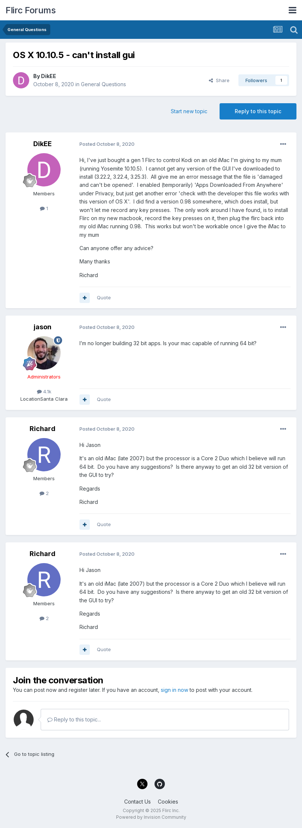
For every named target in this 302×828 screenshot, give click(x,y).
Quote (104, 297)
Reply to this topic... (74, 719)
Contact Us (137, 801)
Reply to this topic (258, 111)
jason (42, 327)
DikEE (48, 76)
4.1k (44, 391)
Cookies (168, 801)
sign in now (174, 690)
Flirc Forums (30, 10)
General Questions (103, 84)
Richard (42, 428)
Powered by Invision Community (151, 817)
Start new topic (189, 111)
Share (219, 80)
